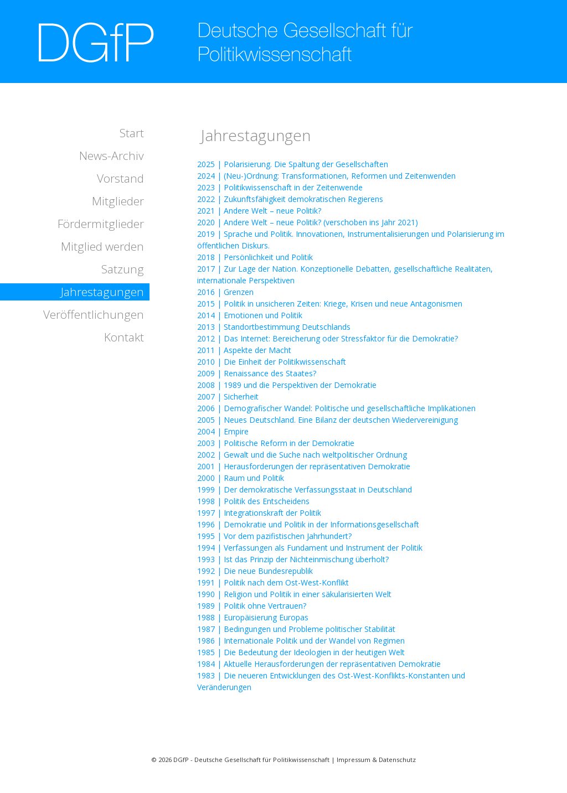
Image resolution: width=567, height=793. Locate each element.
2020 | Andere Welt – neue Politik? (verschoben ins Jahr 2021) (307, 222)
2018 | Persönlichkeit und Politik (255, 257)
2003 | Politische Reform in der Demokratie (275, 443)
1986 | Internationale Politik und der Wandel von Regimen (301, 640)
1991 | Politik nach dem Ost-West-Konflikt (273, 582)
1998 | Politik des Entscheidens (253, 501)
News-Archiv (111, 155)
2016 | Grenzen (225, 292)
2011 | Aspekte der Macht (244, 350)
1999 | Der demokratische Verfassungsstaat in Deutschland (304, 489)
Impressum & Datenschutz (376, 759)
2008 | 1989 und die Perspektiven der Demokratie (287, 385)
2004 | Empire (223, 431)
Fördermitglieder (101, 223)
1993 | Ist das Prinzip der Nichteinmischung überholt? (293, 559)
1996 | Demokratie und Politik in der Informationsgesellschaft (308, 524)
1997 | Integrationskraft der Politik (259, 512)
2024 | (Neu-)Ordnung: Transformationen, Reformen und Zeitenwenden (326, 175)
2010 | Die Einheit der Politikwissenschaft (271, 361)
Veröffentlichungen (93, 314)
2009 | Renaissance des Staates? (256, 373)
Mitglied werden (102, 246)
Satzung (122, 269)
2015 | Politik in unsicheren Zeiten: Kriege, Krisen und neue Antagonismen (329, 303)
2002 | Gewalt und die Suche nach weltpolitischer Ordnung (302, 454)
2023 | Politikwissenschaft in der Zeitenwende (280, 187)
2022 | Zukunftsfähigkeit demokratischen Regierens (290, 199)
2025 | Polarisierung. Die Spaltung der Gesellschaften (292, 164)
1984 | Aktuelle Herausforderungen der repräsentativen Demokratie (319, 664)
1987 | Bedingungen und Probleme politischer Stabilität (296, 629)
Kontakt (124, 337)
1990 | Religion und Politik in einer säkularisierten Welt (294, 594)
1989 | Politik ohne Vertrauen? (251, 605)
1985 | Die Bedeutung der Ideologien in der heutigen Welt (301, 652)
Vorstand (120, 178)
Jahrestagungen (102, 291)
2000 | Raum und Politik (240, 478)
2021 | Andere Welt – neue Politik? (259, 210)
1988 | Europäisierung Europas (252, 617)
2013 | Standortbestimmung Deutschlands (273, 327)
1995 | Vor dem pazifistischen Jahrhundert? (274, 536)
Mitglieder (118, 201)
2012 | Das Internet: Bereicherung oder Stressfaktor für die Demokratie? (327, 338)
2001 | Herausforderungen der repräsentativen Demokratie (303, 466)
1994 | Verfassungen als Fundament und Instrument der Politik (309, 547)
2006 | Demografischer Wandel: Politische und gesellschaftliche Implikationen (336, 408)
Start (132, 133)
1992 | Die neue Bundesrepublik (255, 571)
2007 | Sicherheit (228, 396)
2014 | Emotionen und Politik (249, 315)
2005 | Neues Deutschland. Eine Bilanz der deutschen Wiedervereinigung (327, 419)
